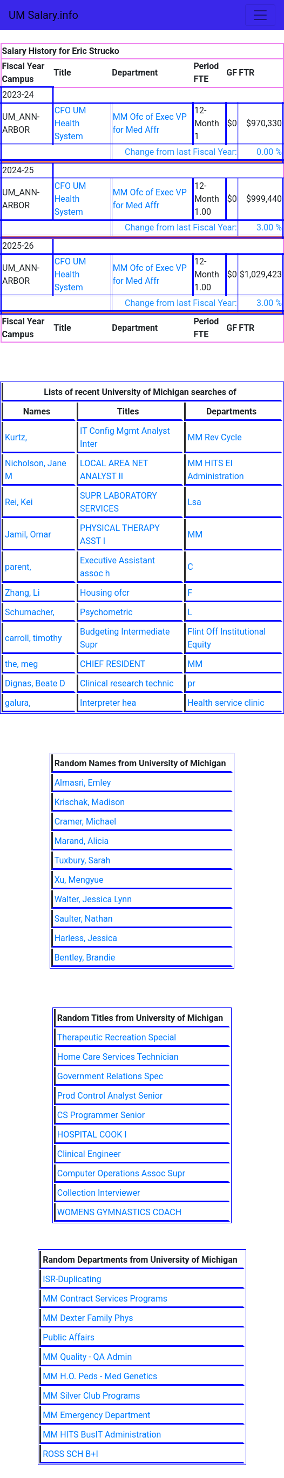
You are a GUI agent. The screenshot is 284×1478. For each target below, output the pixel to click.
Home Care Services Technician (118, 1057)
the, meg (21, 664)
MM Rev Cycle (214, 437)
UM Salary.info (43, 15)
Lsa (194, 502)
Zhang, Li (22, 593)
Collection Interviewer (98, 1193)
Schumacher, (30, 612)
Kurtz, (16, 437)
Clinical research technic (127, 683)
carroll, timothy (33, 638)
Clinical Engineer (89, 1154)
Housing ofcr (105, 593)
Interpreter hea (108, 703)
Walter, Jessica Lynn (93, 899)
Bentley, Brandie (85, 957)
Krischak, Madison (90, 802)
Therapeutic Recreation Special (116, 1037)
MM (194, 534)
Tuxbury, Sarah (83, 860)
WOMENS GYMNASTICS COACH (119, 1212)
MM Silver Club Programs (91, 1396)
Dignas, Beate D (35, 683)
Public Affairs (68, 1337)
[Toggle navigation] (260, 15)
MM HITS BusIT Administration (102, 1434)
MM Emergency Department (96, 1415)
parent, (18, 567)
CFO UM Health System (70, 123)
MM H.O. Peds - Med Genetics (100, 1376)
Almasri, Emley (83, 783)
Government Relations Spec (110, 1076)
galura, (17, 703)
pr (191, 683)
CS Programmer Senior (101, 1115)
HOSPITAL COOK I (92, 1134)
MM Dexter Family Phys (88, 1318)
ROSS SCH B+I (70, 1454)
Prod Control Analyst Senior (110, 1096)
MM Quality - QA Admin (87, 1357)
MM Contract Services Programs (105, 1298)
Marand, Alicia (82, 841)
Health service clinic (226, 703)
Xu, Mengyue (79, 880)
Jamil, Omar (28, 534)
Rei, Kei (19, 502)
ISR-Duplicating (72, 1279)
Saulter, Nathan (84, 919)
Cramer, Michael (85, 821)
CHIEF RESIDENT (112, 664)
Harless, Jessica (86, 938)
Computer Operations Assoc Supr (121, 1173)
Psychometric (106, 612)
